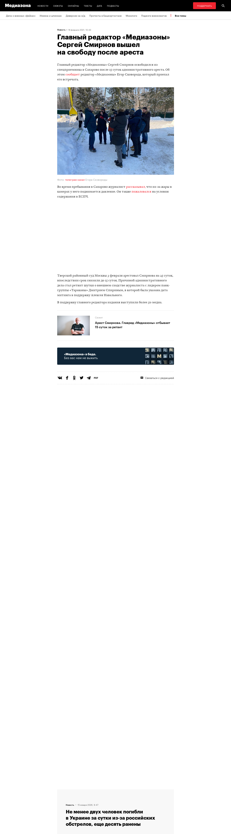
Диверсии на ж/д (75, 15)
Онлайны (73, 5)
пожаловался (141, 191)
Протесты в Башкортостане (105, 15)
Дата (99, 5)
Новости (42, 5)
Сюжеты (58, 5)
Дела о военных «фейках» (21, 15)
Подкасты (113, 5)
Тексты (88, 5)
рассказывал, (136, 187)
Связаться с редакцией (157, 378)
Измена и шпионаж (51, 15)
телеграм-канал (74, 179)
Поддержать (204, 5)
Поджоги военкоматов (154, 15)
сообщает (72, 74)
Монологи (131, 15)
